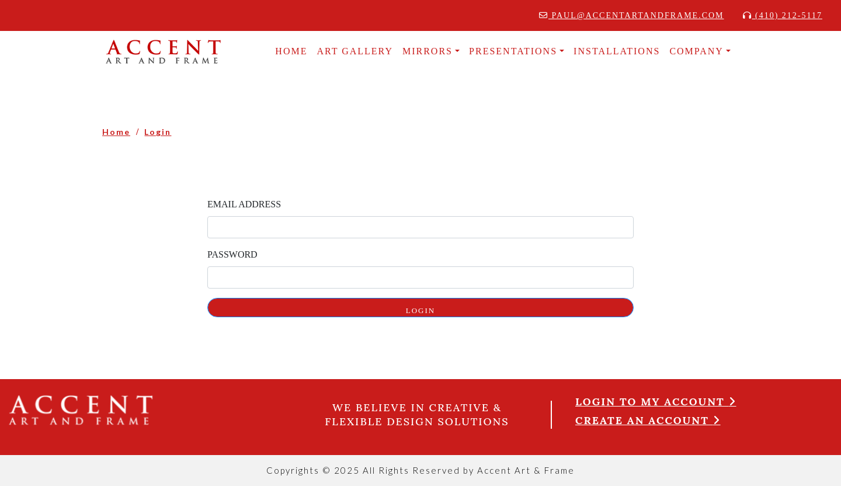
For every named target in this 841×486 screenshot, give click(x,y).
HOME (291, 51)
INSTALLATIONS (617, 51)
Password (232, 254)
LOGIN (420, 310)
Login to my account (655, 401)
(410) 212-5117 (782, 15)
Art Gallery (355, 51)
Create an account (648, 420)
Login (157, 132)
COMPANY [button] (696, 51)
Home (116, 132)
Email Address (244, 204)
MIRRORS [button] (427, 51)
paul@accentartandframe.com (631, 15)
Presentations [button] (513, 51)
